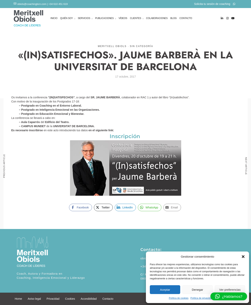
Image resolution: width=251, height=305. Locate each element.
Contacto (107, 298)
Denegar (197, 289)
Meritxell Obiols (112, 46)
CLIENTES (135, 18)
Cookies (70, 298)
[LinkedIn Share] (125, 207)
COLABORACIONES (157, 18)
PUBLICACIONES (104, 18)
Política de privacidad (201, 298)
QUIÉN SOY (66, 18)
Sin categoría (141, 46)
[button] (243, 257)
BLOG (173, 18)
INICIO (53, 18)
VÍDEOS (123, 18)
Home (18, 298)
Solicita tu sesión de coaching (214, 3)
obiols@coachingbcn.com (31, 4)
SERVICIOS (84, 18)
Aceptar (165, 289)
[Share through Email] (172, 207)
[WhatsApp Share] (149, 207)
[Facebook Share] (80, 207)
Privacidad (53, 298)
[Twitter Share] (103, 207)
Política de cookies (178, 298)
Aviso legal (34, 298)
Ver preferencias (230, 289)
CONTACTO (185, 18)
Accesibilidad (89, 298)
